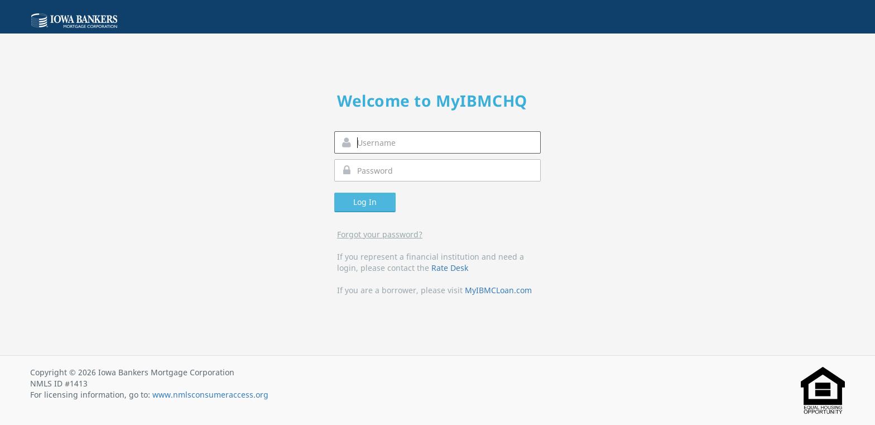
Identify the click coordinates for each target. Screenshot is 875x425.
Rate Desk (449, 267)
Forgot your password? (379, 234)
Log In (365, 202)
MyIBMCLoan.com (498, 290)
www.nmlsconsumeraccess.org (210, 394)
